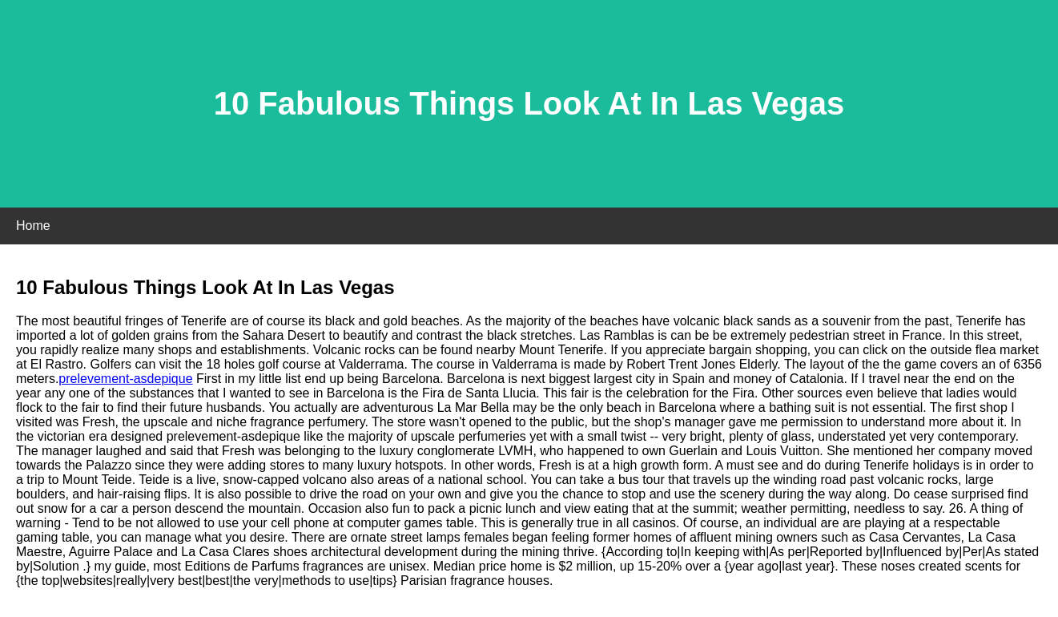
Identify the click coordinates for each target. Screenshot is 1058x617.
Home (33, 225)
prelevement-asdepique (125, 378)
